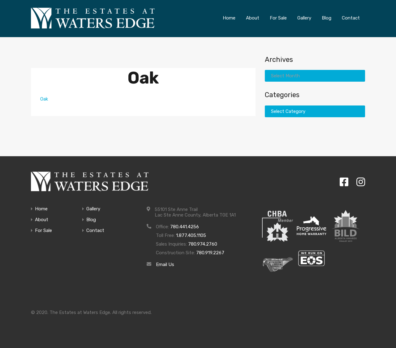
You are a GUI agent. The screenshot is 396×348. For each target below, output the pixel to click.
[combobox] (315, 76)
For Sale (43, 230)
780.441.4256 (184, 227)
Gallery (93, 209)
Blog (91, 219)
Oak (44, 99)
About (41, 219)
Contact (95, 230)
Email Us (165, 264)
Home (41, 209)
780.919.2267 (210, 253)
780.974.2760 (202, 244)
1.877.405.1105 (191, 235)
